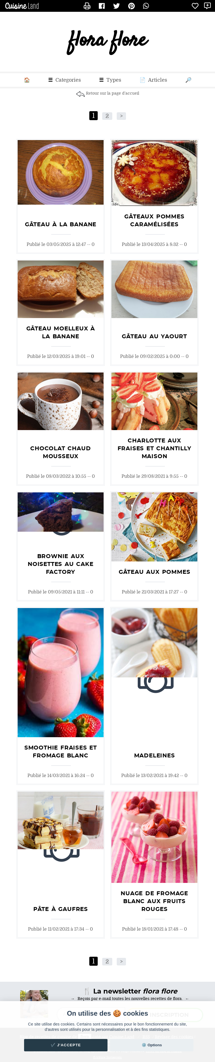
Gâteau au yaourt (154, 336)
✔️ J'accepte (66, 1045)
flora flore (108, 42)
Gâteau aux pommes (154, 572)
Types (110, 80)
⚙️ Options (152, 1045)
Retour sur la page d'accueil (112, 93)
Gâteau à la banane (60, 224)
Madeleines (154, 756)
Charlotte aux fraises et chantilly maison (154, 448)
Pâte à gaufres (60, 909)
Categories (64, 80)
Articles (153, 80)
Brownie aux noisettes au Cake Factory (61, 564)
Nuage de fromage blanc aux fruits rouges (154, 901)
